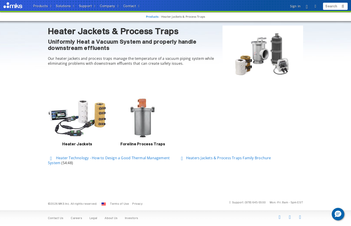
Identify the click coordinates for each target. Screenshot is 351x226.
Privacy (137, 204)
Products (152, 17)
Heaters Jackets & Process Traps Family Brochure (225, 157)
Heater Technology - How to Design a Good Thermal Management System (109, 160)
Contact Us (55, 218)
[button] (338, 214)
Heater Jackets (77, 144)
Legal (93, 218)
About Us (111, 218)
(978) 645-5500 (255, 202)
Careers (76, 218)
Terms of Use (119, 204)
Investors (131, 218)
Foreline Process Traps (142, 144)
